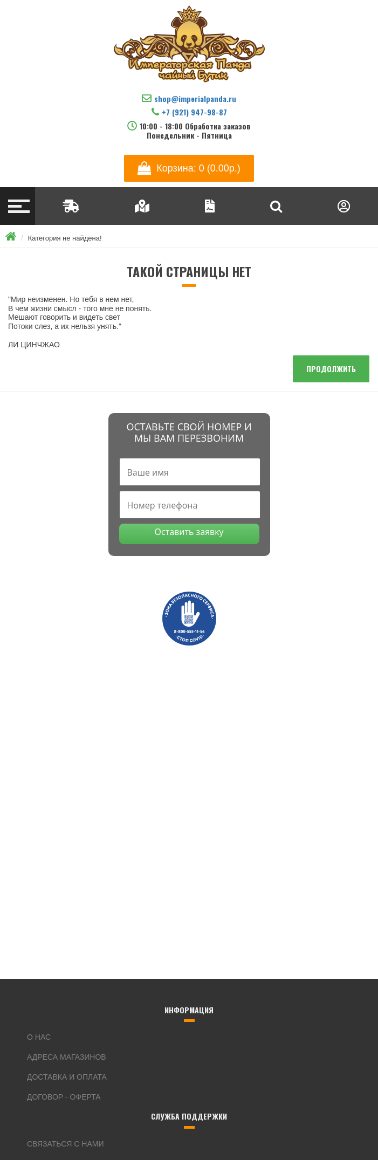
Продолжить (331, 368)
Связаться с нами (65, 1144)
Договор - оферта (64, 1097)
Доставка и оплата (67, 1077)
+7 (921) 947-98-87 (189, 112)
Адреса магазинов (66, 1057)
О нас (39, 1037)
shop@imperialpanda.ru (189, 98)
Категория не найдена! (65, 238)
